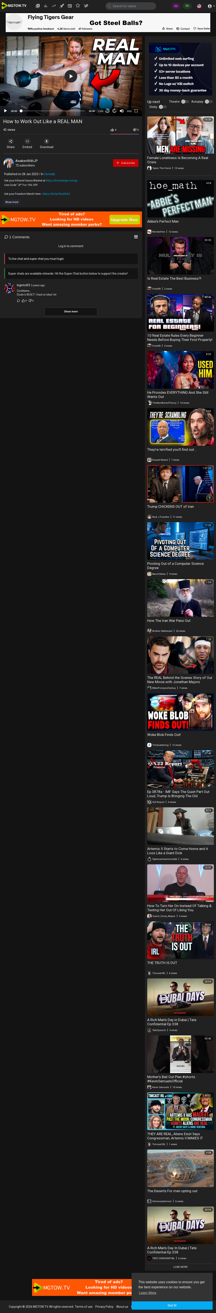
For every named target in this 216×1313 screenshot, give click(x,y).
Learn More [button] (147, 1293)
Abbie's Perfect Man (163, 221)
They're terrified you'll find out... (172, 449)
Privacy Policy (104, 1306)
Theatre (174, 101)
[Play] (5, 111)
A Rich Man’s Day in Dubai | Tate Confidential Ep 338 (171, 1022)
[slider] (53, 110)
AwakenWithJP (26, 161)
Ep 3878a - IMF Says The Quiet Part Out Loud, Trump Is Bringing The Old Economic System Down (178, 796)
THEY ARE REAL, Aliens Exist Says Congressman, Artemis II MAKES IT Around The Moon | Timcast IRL (175, 1138)
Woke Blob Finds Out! (164, 735)
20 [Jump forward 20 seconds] (114, 111)
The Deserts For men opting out (172, 1191)
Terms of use (84, 1306)
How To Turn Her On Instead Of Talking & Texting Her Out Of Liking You (179, 908)
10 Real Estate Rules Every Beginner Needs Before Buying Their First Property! (179, 337)
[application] (71, 76)
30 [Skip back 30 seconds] (107, 111)
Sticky (153, 107)
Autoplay (197, 101)
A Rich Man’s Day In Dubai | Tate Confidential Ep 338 (172, 1250)
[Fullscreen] (136, 111)
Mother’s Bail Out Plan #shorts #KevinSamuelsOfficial (171, 1079)
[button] (199, 6)
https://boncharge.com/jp (62, 180)
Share (11, 144)
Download (47, 144)
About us (122, 1306)
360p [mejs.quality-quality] (129, 111)
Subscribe (125, 163)
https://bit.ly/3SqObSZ (56, 193)
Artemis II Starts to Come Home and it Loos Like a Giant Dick (177, 851)
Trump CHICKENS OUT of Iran (170, 506)
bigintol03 (23, 285)
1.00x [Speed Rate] (100, 111)
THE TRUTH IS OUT (162, 963)
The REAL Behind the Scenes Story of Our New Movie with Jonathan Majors (179, 680)
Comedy (49, 174)
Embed (28, 144)
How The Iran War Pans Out (168, 620)
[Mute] (122, 111)
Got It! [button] (172, 1305)
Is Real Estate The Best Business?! (174, 278)
